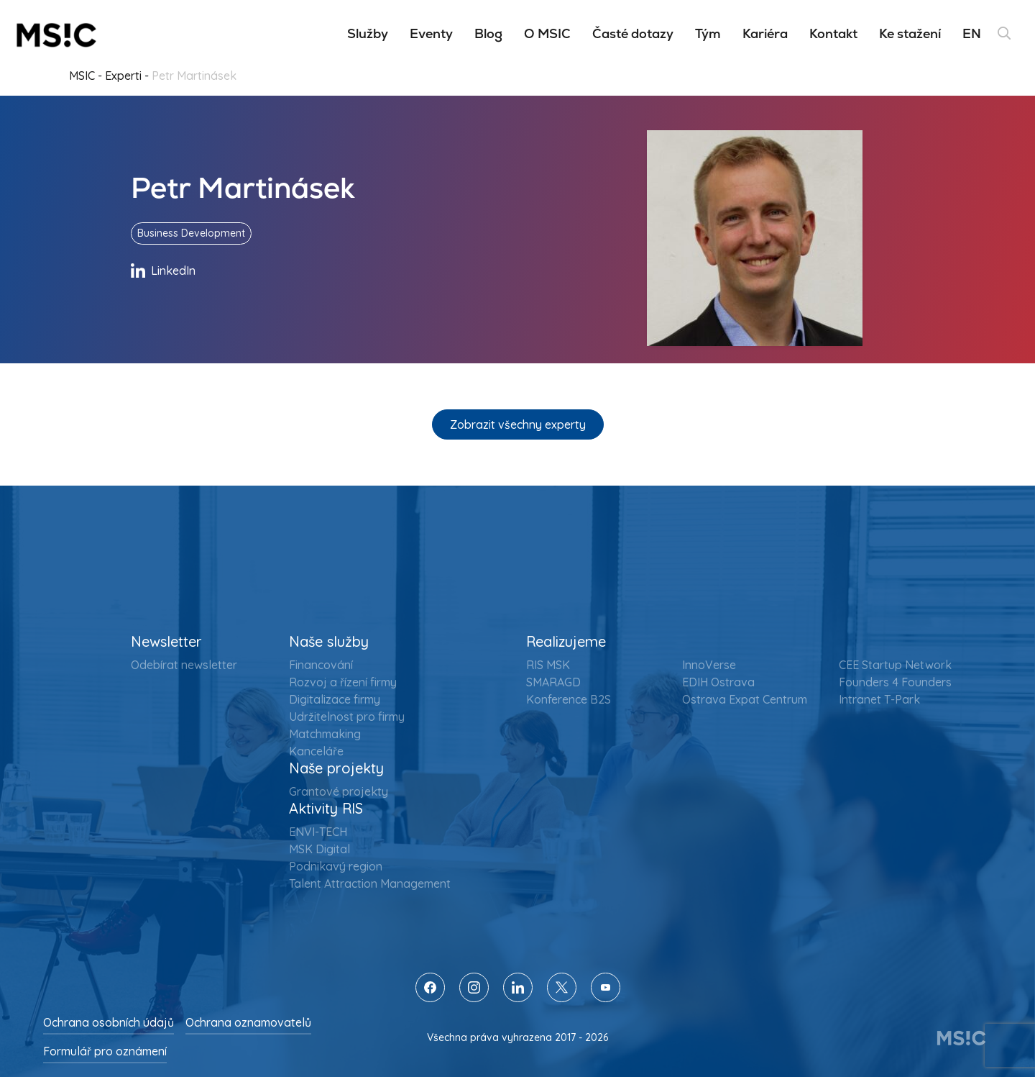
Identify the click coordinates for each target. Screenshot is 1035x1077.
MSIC (82, 75)
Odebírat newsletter (184, 665)
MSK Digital (319, 849)
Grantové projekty (338, 791)
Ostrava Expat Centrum (744, 699)
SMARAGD (553, 682)
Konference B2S (568, 699)
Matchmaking (325, 734)
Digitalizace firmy (334, 699)
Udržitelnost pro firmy (347, 716)
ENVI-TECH (318, 831)
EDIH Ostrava (718, 682)
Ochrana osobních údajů (108, 1022)
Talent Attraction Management (370, 883)
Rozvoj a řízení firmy (343, 682)
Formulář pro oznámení (105, 1051)
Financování (321, 665)
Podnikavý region (335, 866)
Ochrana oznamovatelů (248, 1022)
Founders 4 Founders (895, 682)
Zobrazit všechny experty (518, 424)
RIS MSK (548, 665)
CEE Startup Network (895, 665)
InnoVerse (709, 665)
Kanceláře (316, 751)
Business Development (191, 233)
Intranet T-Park (879, 699)
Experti (123, 75)
